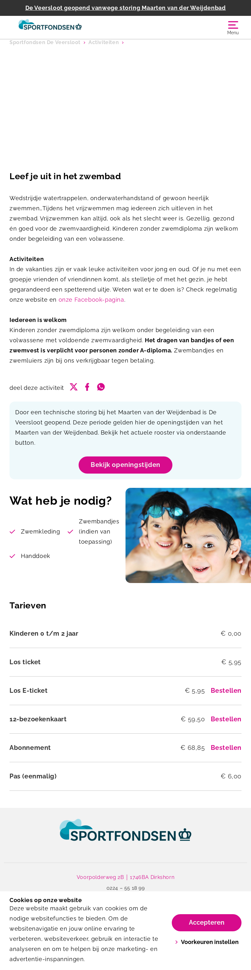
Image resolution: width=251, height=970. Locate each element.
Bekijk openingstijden (125, 465)
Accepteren (206, 922)
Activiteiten (103, 42)
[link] (125, 836)
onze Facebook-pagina (91, 299)
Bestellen (226, 690)
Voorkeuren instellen (207, 942)
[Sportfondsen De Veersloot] (68, 27)
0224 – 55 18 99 (125, 888)
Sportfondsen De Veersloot (45, 42)
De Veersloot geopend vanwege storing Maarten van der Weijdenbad (125, 7)
